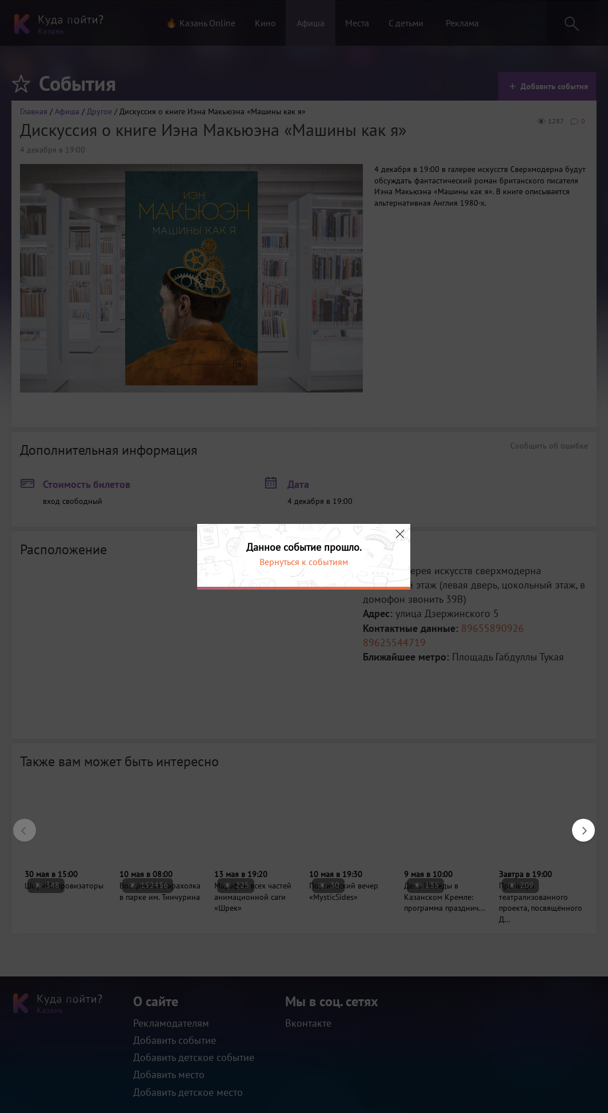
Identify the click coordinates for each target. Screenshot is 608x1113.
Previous (19, 824)
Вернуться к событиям (303, 561)
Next (577, 824)
